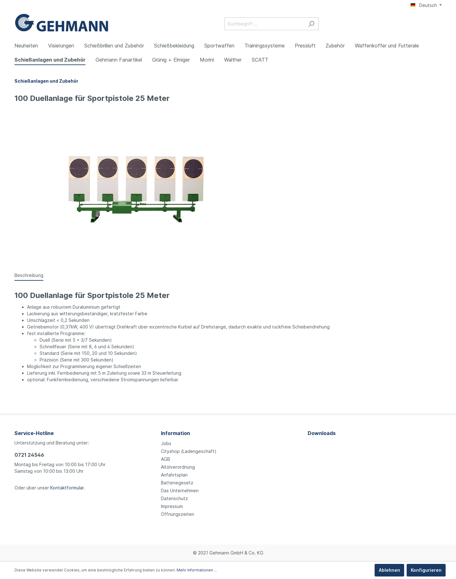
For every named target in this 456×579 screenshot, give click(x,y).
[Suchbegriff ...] (264, 23)
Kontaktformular (67, 487)
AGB (165, 459)
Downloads (322, 433)
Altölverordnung (178, 467)
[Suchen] (311, 23)
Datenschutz (174, 498)
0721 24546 (29, 455)
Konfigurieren (426, 570)
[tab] (28, 275)
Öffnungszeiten (177, 514)
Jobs (166, 443)
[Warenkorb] (438, 24)
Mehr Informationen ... (197, 570)
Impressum (172, 506)
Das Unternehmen (180, 490)
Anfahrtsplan (174, 474)
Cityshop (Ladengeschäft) (189, 451)
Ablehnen (389, 570)
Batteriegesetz (177, 482)
